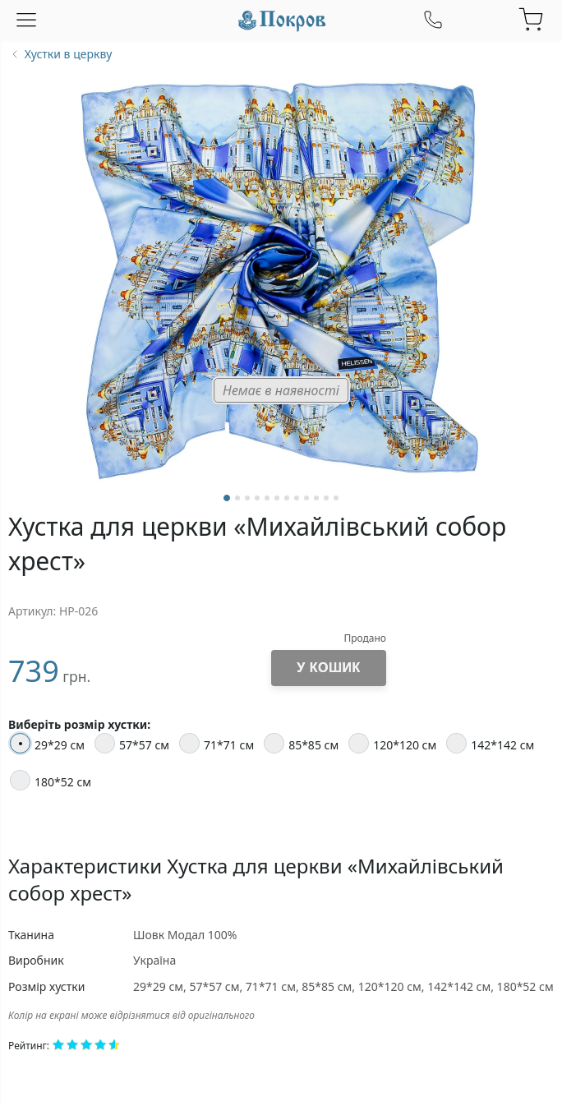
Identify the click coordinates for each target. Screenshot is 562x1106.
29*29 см (47, 743)
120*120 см (392, 743)
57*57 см (131, 743)
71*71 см (216, 743)
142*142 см (490, 743)
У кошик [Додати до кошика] (328, 668)
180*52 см (50, 780)
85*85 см (301, 743)
